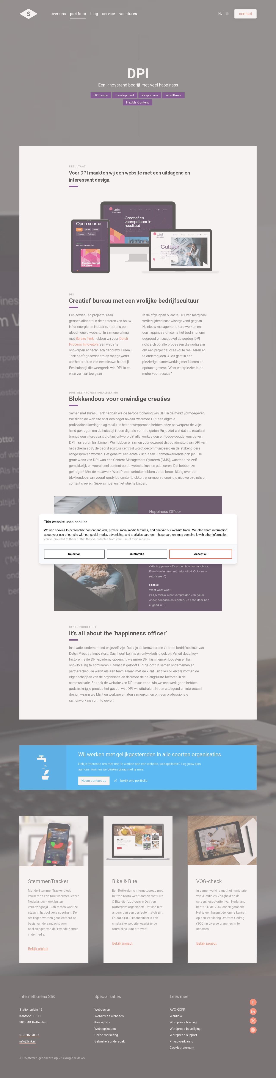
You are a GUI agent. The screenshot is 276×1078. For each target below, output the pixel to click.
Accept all (200, 554)
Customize (137, 554)
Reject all (74, 554)
